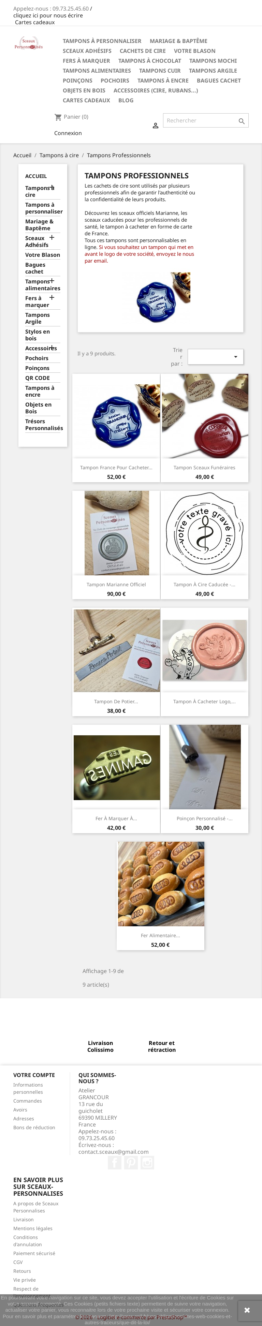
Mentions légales (33, 1228)
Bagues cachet (219, 80)
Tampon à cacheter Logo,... (204, 701)
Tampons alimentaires (42, 285)
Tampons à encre (163, 80)
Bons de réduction (34, 1127)
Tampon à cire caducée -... (204, 584)
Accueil (36, 176)
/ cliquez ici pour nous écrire (52, 12)
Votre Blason (195, 51)
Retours (22, 1271)
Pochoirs (115, 80)
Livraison (23, 1219)
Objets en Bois (84, 90)
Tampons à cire (40, 191)
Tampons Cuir (160, 70)
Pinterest (131, 1162)
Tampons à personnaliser (102, 41)
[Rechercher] (206, 120)
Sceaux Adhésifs (87, 51)
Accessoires (41, 348)
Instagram (147, 1162)
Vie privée (24, 1280)
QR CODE (37, 378)
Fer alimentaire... (160, 935)
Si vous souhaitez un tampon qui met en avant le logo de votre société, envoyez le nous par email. (139, 254)
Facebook (114, 1162)
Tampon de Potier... (116, 701)
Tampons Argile (213, 70)
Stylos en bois (37, 335)
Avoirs (20, 1109)
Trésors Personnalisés (42, 425)
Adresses (23, 1118)
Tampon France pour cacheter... (116, 467)
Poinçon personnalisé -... (205, 818)
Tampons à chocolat (149, 60)
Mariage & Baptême (178, 41)
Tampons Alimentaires (97, 70)
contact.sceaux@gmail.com (113, 1151)
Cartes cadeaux (35, 22)
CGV (18, 1262)
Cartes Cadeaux (86, 100)
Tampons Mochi (213, 60)
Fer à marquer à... (116, 818)
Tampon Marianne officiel (116, 584)
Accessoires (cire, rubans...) (156, 90)
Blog (126, 100)
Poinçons (77, 80)
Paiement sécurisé (34, 1253)
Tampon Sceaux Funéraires (204, 467)
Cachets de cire (143, 51)
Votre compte (34, 1075)
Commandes (27, 1100)
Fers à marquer (86, 60)
